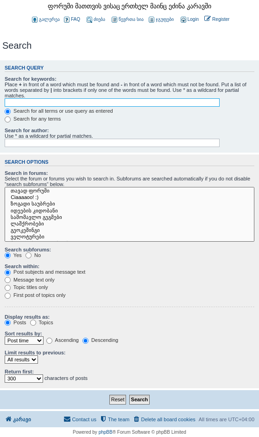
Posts (15, 322)
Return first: (19, 371)
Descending (100, 340)
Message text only (30, 280)
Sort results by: (23, 333)
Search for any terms (33, 119)
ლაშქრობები (129, 224)
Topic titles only (26, 287)
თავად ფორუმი (129, 191)
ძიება (96, 20)
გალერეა (46, 20)
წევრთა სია (128, 20)
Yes (13, 255)
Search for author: (27, 130)
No (33, 255)
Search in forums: (26, 173)
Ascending (62, 340)
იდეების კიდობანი (129, 211)
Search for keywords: (31, 79)
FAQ (72, 20)
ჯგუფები (161, 20)
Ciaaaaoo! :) (129, 197)
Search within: (22, 266)
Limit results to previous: (35, 352)
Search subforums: (28, 249)
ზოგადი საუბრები (129, 204)
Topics (41, 322)
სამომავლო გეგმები (129, 217)
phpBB (106, 432)
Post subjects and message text (45, 272)
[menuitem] (189, 20)
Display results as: (27, 317)
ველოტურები (129, 237)
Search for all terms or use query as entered (59, 111)
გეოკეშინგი (129, 230)
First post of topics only (35, 295)
